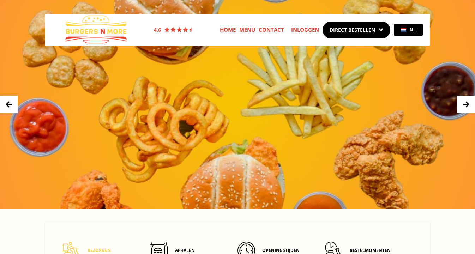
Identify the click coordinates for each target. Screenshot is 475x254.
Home (228, 29)
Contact (271, 29)
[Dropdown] (356, 30)
